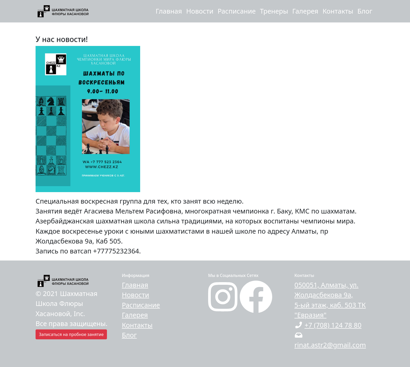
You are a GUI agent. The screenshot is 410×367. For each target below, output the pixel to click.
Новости (199, 11)
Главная (169, 11)
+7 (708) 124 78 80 (333, 325)
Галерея (305, 11)
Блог (364, 11)
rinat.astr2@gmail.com (330, 345)
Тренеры (274, 11)
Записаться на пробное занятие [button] (71, 334)
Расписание (237, 11)
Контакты (337, 11)
